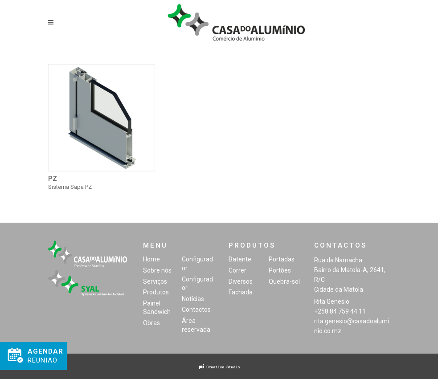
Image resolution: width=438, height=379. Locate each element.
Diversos (241, 281)
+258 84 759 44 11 (340, 311)
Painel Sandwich (157, 308)
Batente (240, 259)
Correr (237, 270)
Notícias (193, 298)
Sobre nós (157, 270)
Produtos (156, 292)
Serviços (155, 281)
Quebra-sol (284, 281)
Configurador (197, 264)
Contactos (196, 309)
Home (151, 259)
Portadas (282, 259)
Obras (151, 322)
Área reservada (196, 325)
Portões (280, 270)
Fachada (241, 292)
